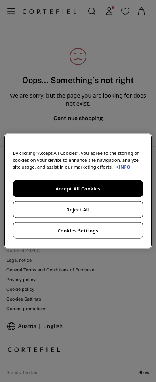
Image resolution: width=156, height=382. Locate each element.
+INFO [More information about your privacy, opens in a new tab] (123, 166)
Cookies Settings (78, 230)
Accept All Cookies (77, 188)
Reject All (78, 209)
